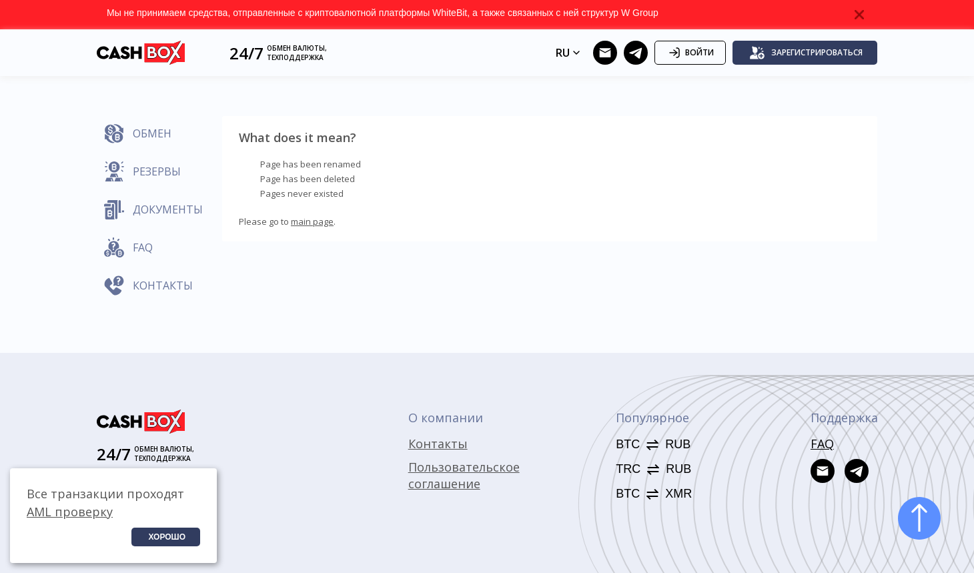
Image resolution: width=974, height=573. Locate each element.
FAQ (822, 444)
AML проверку (70, 512)
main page (312, 221)
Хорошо (166, 537)
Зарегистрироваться (806, 53)
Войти (690, 53)
